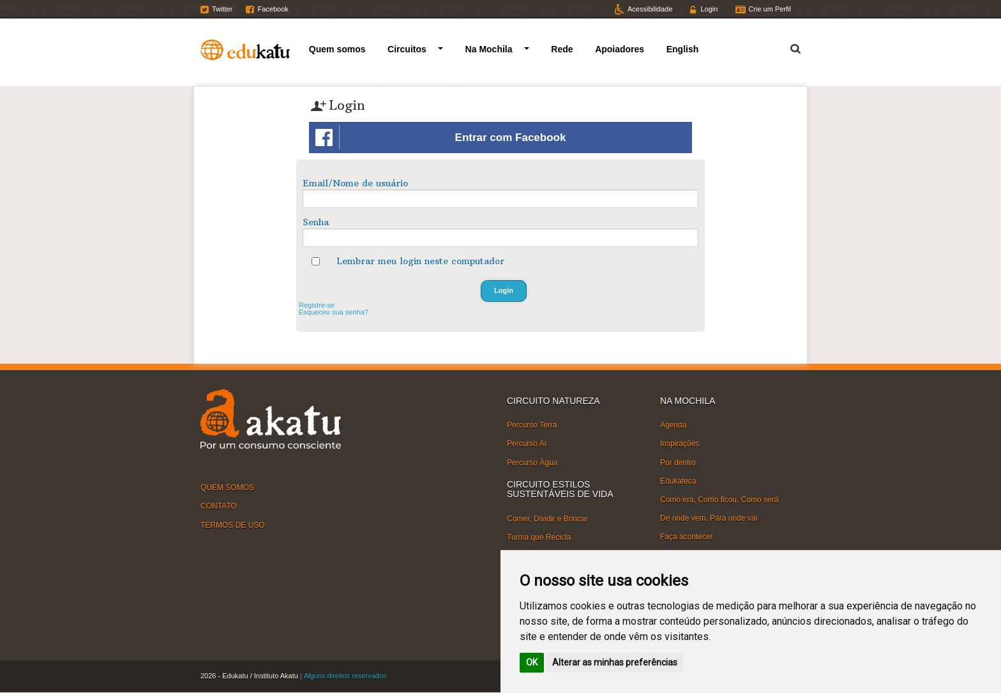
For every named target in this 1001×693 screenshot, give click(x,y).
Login (709, 9)
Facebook (272, 9)
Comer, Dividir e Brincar (547, 518)
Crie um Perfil (769, 9)
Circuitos (407, 49)
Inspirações (679, 443)
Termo (787, 46)
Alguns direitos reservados (345, 676)
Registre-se (317, 305)
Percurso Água (532, 462)
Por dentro (678, 462)
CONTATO (218, 506)
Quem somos (337, 49)
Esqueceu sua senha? (333, 312)
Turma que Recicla (539, 537)
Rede (562, 49)
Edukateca (678, 481)
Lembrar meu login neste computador (420, 261)
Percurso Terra (532, 425)
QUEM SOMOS (227, 487)
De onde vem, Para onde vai (708, 518)
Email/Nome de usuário (355, 183)
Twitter (222, 9)
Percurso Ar (527, 443)
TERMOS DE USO (232, 524)
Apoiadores (619, 49)
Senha (316, 222)
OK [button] (532, 662)
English (682, 49)
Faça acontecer (686, 536)
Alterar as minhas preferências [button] (614, 662)
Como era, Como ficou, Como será (719, 499)
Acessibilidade (650, 9)
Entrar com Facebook (440, 137)
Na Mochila (489, 49)
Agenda (673, 425)
